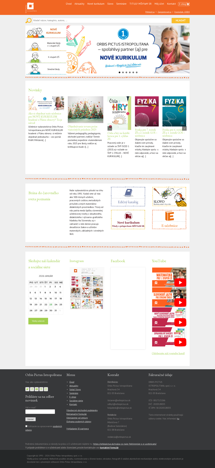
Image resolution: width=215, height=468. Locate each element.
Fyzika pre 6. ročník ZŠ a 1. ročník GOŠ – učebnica (173, 132)
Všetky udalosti (38, 321)
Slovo (110, 3)
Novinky (35, 89)
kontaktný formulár (109, 447)
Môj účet (159, 3)
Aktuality (79, 3)
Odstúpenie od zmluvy (77, 417)
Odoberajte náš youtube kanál (168, 353)
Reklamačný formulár (76, 414)
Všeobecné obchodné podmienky (82, 410)
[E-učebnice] (169, 211)
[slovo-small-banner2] (169, 188)
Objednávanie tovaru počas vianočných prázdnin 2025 (82, 128)
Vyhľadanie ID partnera (77, 428)
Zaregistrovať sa (164, 12)
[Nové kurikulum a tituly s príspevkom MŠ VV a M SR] (128, 211)
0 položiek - (182, 12)
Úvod (69, 3)
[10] (169, 328)
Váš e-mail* (30, 407)
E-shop (182, 4)
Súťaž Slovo (75, 389)
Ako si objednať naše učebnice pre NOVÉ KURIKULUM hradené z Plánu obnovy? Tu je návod (45, 118)
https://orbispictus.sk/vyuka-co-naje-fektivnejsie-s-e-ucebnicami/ (124, 443)
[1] (169, 269)
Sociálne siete (76, 400)
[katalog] (128, 188)
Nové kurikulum (95, 3)
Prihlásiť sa (150, 12)
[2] (169, 289)
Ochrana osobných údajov (78, 421)
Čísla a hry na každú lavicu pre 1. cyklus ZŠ (118, 136)
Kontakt (171, 3)
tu (178, 418)
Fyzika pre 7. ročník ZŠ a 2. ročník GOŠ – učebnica (146, 132)
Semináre (121, 3)
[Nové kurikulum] (46, 27)
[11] (169, 309)
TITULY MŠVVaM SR (140, 3)
